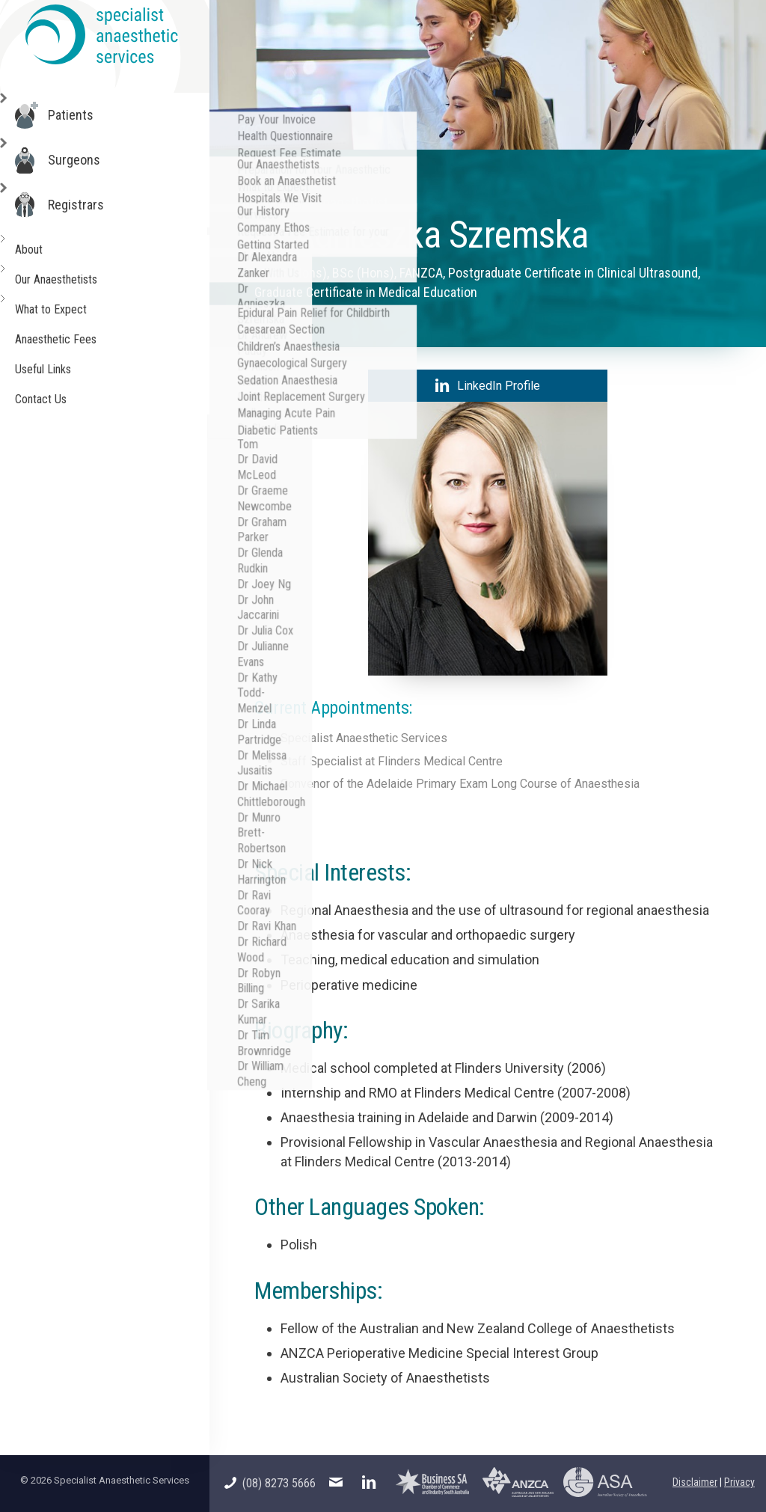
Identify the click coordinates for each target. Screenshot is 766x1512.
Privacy (739, 1482)
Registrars (81, 205)
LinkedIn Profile (487, 386)
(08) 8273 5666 (270, 1483)
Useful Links (46, 369)
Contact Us (44, 399)
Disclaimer (694, 1482)
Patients (75, 115)
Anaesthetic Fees (58, 339)
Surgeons (78, 160)
